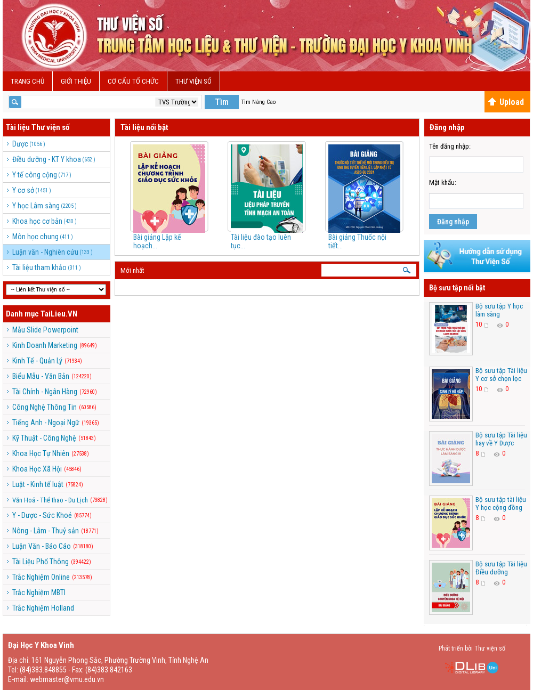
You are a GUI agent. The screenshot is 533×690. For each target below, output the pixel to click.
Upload (506, 102)
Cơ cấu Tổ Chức (133, 81)
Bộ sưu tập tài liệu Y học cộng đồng (500, 504)
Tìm (222, 102)
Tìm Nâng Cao (258, 102)
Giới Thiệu (76, 81)
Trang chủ (27, 81)
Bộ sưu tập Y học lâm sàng (499, 310)
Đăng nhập (453, 221)
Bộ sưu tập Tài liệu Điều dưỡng (501, 568)
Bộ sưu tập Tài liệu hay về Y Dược (501, 439)
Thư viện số (193, 81)
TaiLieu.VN (59, 314)
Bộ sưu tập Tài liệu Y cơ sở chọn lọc (501, 375)
